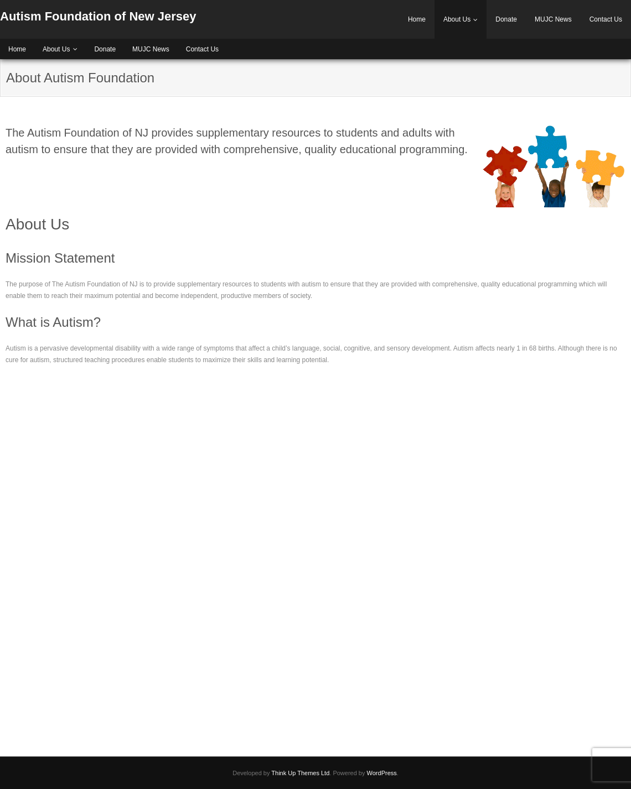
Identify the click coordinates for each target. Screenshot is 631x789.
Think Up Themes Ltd (300, 773)
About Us (456, 19)
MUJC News (553, 19)
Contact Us (605, 19)
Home (417, 19)
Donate (506, 19)
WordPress (382, 773)
